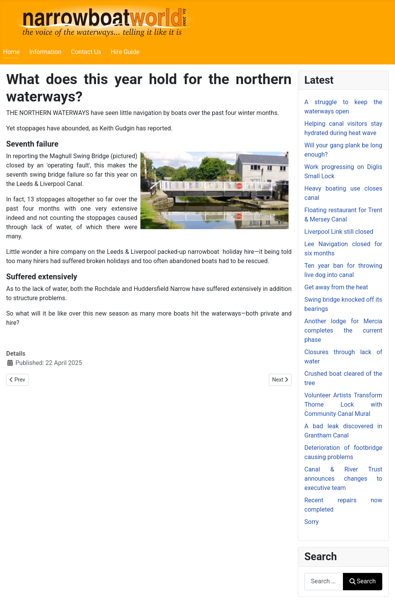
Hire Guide (125, 52)
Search (362, 581)
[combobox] (323, 581)
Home (11, 52)
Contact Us (86, 52)
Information (45, 52)
